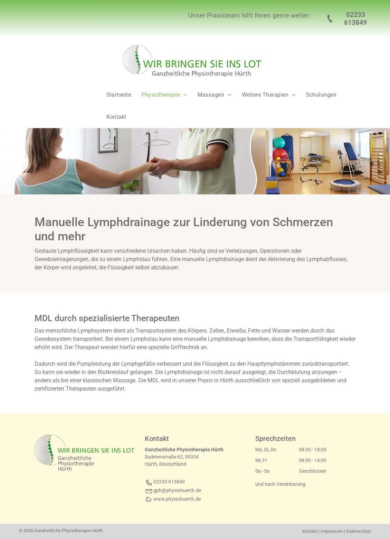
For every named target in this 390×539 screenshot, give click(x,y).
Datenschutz (358, 531)
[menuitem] (117, 95)
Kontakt (309, 531)
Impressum (332, 531)
